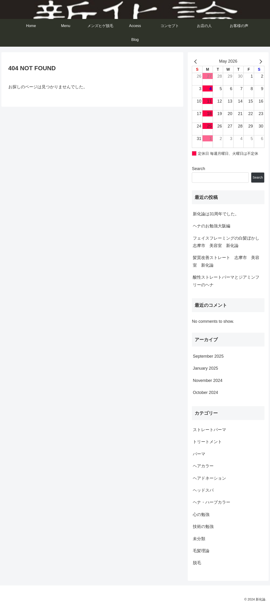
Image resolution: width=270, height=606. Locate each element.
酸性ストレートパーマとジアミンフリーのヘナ (226, 281)
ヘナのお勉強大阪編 (211, 226)
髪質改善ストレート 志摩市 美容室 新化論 (226, 261)
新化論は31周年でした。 (216, 214)
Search (198, 168)
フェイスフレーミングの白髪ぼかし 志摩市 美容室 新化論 (228, 242)
